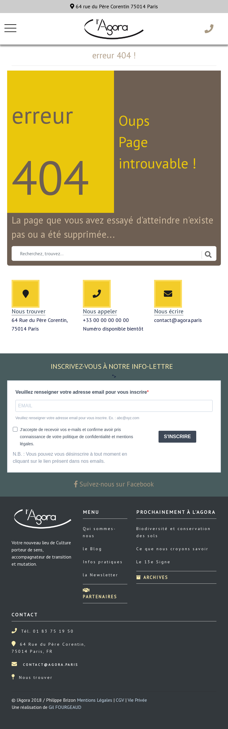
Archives (152, 577)
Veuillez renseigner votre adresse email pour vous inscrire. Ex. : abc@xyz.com (77, 418)
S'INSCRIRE (177, 436)
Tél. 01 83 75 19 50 (47, 631)
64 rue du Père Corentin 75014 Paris (114, 6)
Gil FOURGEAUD (65, 707)
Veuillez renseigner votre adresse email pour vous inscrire (81, 392)
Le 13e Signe (153, 561)
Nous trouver (36, 677)
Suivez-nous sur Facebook (114, 484)
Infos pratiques (103, 561)
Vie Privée (137, 700)
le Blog (92, 548)
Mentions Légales (94, 700)
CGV (120, 700)
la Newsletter (100, 575)
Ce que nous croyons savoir (172, 548)
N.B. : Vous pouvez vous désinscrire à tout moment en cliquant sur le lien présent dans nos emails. (70, 458)
